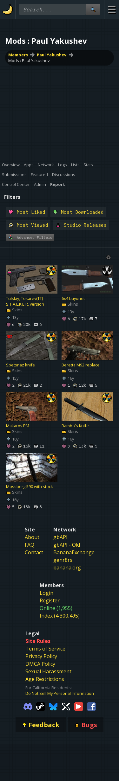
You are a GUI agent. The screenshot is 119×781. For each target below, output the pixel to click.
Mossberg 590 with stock (29, 486)
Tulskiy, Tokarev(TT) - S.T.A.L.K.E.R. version (25, 301)
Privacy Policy (41, 656)
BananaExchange (74, 552)
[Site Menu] (111, 9)
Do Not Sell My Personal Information (59, 693)
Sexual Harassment (48, 671)
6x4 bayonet (73, 299)
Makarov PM (17, 426)
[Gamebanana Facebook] (91, 705)
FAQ (29, 544)
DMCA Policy (40, 663)
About (32, 537)
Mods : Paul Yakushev (29, 60)
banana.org (67, 567)
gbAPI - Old (66, 544)
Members (18, 55)
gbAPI (60, 537)
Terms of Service (45, 648)
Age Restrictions (44, 679)
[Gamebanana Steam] (41, 705)
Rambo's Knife (75, 426)
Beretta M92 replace (81, 365)
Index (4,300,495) (60, 615)
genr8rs (62, 559)
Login (46, 592)
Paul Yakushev (51, 55)
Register (50, 600)
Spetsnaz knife (20, 365)
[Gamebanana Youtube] (79, 705)
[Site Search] (93, 9)
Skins (14, 310)
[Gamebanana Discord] (28, 705)
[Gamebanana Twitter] (66, 705)
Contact (34, 552)
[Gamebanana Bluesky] (53, 705)
